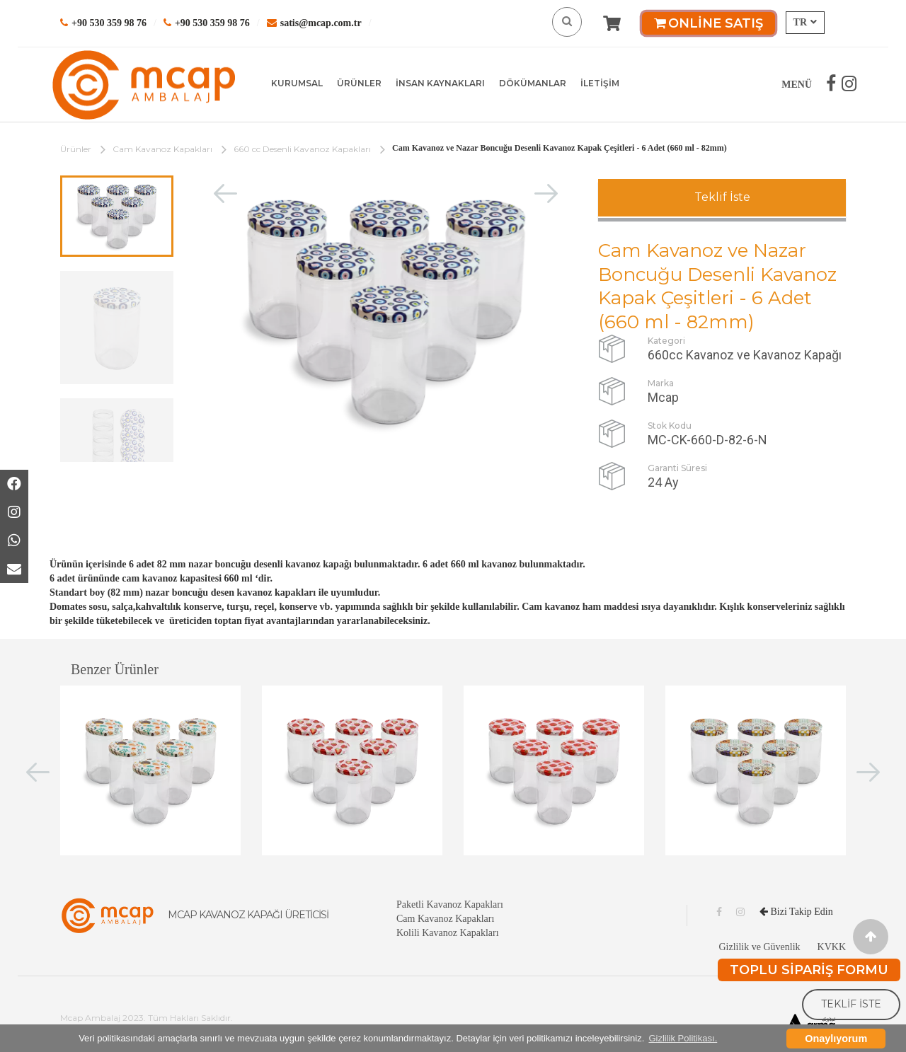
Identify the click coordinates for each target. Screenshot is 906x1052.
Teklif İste (722, 197)
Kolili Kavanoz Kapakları (447, 932)
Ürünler (75, 149)
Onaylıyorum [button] (836, 1038)
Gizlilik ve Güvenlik (759, 947)
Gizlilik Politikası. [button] (682, 1038)
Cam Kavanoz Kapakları (162, 149)
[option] (116, 216)
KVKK (832, 947)
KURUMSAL (297, 83)
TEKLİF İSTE (851, 1004)
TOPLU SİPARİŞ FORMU (809, 970)
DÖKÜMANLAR (532, 83)
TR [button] (805, 22)
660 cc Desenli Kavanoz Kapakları (302, 149)
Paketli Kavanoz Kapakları (449, 904)
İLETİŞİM (599, 83)
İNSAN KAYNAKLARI (440, 83)
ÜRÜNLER (359, 83)
